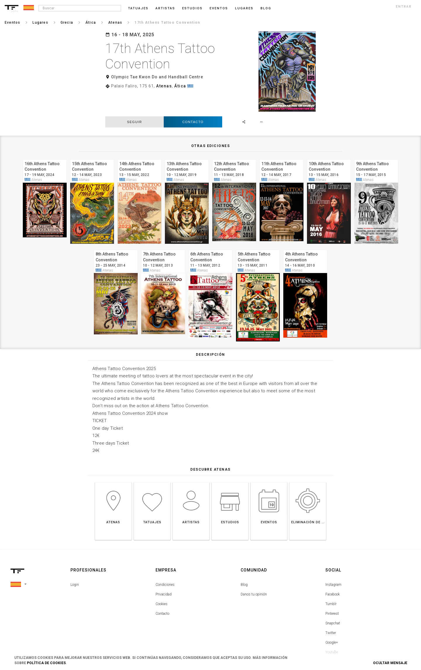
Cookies (162, 580)
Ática (180, 86)
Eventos (219, 8)
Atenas (164, 86)
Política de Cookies (46, 663)
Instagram (333, 560)
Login (74, 560)
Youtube (331, 628)
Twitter (330, 609)
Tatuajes (138, 8)
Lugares (244, 8)
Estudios (192, 8)
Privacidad (164, 570)
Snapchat (332, 599)
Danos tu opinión (254, 570)
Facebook (332, 570)
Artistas (165, 8)
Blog (244, 560)
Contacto (193, 97)
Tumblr (331, 580)
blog (265, 8)
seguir (134, 97)
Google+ (331, 618)
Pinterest (332, 589)
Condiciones (165, 560)
